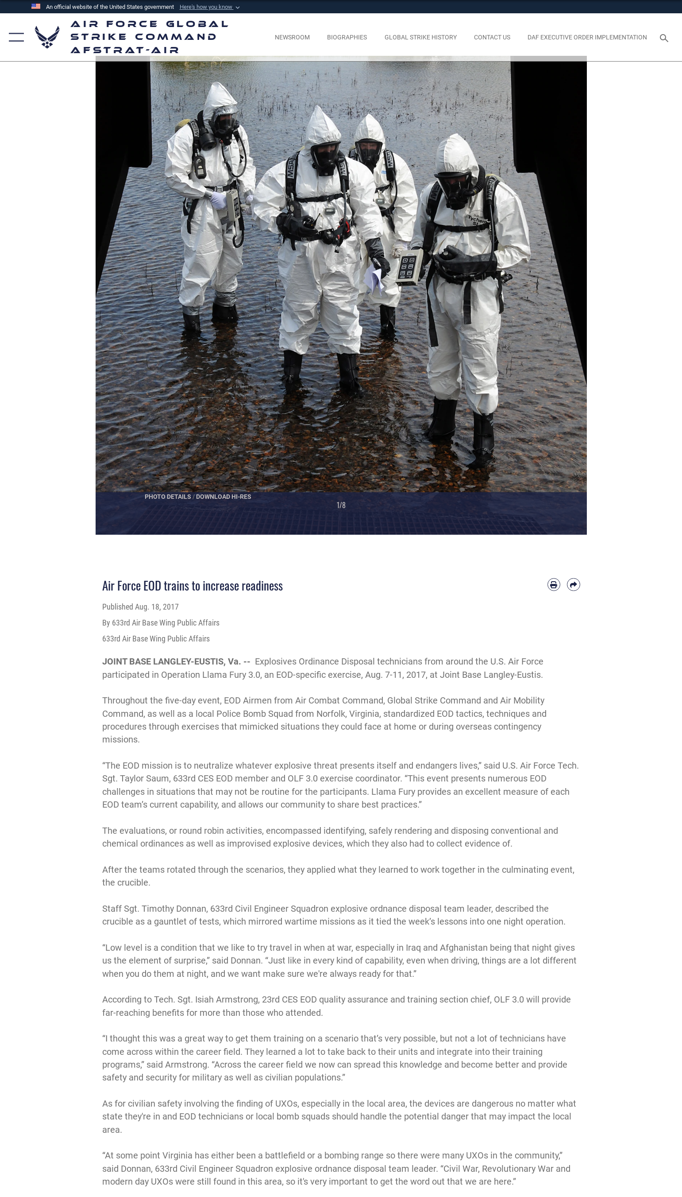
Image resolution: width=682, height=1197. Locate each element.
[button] (211, 7)
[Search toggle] (665, 37)
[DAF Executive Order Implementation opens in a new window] (587, 37)
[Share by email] (573, 584)
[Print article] (553, 584)
